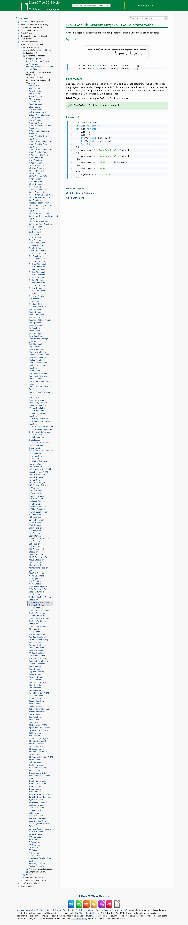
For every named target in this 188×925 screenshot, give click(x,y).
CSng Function (35, 226)
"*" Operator (34, 845)
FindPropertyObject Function (37, 366)
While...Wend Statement (40, 829)
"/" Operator (34, 850)
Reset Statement (36, 674)
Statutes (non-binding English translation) (73, 910)
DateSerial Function (37, 250)
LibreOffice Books (94, 896)
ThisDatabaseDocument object (39, 777)
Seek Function (35, 703)
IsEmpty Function (36, 496)
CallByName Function (38, 112)
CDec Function (35, 163)
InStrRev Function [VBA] (40, 469)
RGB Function (35, 679)
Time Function (35, 786)
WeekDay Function (37, 821)
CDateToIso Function (38, 155)
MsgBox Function (36, 573)
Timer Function (35, 789)
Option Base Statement (39, 610)
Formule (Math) (27, 38)
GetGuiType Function (38, 418)
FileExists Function (37, 357)
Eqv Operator (35, 322)
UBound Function (36, 807)
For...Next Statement (38, 373)
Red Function (35, 666)
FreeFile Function (36, 400)
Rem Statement (36, 669)
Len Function (34, 533)
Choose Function (36, 170)
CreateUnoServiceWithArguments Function (41, 217)
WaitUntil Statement (38, 818)
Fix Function (34, 370)
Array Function (35, 91)
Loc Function (34, 541)
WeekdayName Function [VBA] (40, 825)
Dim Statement (35, 298)
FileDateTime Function (39, 354)
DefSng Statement (37, 285)
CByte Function (36, 120)
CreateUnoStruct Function (40, 221)
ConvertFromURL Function (41, 194)
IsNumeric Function (37, 506)
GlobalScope (34, 101)
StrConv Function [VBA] (39, 751)
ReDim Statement (37, 663)
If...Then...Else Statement (40, 461)
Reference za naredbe (35, 55)
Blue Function (35, 107)
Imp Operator (35, 464)
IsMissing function (37, 501)
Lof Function (34, 543)
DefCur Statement (37, 266)
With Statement (36, 831)
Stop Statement (36, 746)
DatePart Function (37, 248)
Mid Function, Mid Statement (37, 550)
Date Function (35, 240)
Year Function (35, 839)
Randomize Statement (38, 661)
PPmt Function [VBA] (38, 639)
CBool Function (36, 117)
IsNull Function (36, 504)
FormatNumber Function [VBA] (40, 388)
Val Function (34, 813)
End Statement (35, 309)
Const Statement (36, 192)
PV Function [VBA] (37, 653)
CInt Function (35, 178)
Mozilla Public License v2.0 (91, 913)
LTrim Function (35, 528)
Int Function (34, 480)
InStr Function (35, 466)
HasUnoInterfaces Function (41, 450)
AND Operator (35, 88)
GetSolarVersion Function (40, 429)
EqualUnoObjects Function (41, 320)
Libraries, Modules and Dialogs (39, 66)
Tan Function (34, 770)
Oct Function (34, 594)
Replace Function (36, 671)
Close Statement (36, 184)
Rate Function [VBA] (38, 658)
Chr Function (34, 173)
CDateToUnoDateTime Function (39, 132)
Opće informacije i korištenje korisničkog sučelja (37, 51)
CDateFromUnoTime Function (38, 137)
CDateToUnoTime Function (41, 141)
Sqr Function (34, 735)
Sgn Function (35, 717)
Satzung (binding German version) (111, 910)
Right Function (35, 685)
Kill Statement (35, 517)
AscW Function (35, 96)
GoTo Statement (36, 445)
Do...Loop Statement (38, 304)
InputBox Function (37, 474)
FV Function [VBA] (37, 408)
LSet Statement (36, 525)
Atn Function (34, 99)
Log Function (35, 546)
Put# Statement (36, 650)
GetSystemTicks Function (40, 432)
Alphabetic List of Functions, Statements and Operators (38, 80)
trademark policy (79, 918)
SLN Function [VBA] (38, 725)
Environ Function (36, 314)
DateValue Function (37, 253)
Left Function (35, 530)
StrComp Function (37, 749)
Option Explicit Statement (40, 618)
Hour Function (35, 456)
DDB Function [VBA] (38, 258)
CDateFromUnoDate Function (38, 145)
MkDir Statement (36, 559)
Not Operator (35, 581)
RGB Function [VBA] (38, 682)
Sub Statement (35, 762)
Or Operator (34, 631)
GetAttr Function (36, 410)
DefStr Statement (37, 288)
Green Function (36, 448)
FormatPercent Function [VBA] (39, 393)
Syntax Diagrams (33, 69)
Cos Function (35, 200)
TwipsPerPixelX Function (40, 794)
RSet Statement (36, 695)
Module (33, 9)
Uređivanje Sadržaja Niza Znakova (40, 859)
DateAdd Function (37, 242)
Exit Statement (35, 344)
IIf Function (34, 458)
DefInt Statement (36, 277)
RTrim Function (36, 698)
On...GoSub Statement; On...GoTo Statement (39, 603)
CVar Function (35, 234)
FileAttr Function (36, 349)
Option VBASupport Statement (38, 622)
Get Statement (35, 434)
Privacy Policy (46, 910)
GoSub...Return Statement (40, 442)
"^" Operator (34, 855)
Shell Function (35, 719)
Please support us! (145, 5)
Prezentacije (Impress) (30, 30)
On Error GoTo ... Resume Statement (40, 598)
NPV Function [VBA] (38, 589)
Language (51, 9)
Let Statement (35, 535)
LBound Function (36, 520)
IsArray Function (36, 490)
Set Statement (35, 714)
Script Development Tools (34, 880)
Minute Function (36, 554)
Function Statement (37, 405)
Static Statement (36, 743)
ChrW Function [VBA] (38, 176)
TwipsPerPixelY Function (40, 797)
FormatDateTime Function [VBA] (40, 382)
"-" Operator (34, 842)
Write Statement (36, 834)
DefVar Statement (37, 290)
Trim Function (35, 791)
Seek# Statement (36, 706)
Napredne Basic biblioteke (40, 869)
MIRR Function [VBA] (38, 557)
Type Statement (36, 799)
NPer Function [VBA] (38, 586)
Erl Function (34, 328)
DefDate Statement (37, 269)
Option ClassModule (38, 613)
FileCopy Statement (37, 352)
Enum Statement (36, 312)
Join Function (35, 514)
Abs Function (35, 85)
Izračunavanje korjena (38, 738)
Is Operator (34, 488)
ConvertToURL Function (39, 197)
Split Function (35, 733)
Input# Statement (37, 477)
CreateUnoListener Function (37, 209)
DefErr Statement (37, 274)
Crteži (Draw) (26, 33)
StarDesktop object (37, 741)
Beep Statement (36, 104)
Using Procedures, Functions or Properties (38, 62)
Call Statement (35, 109)
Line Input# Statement (39, 538)
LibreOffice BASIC (31, 47)
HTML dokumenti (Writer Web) (34, 24)
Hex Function (35, 453)
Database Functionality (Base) (33, 36)
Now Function (35, 583)
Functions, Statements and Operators (39, 73)
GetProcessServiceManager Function (41, 422)
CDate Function (36, 157)
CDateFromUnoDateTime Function (40, 127)
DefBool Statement (37, 264)
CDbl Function (35, 160)
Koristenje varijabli (37, 863)
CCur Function (35, 123)
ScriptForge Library (37, 871)
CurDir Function (36, 232)
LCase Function (36, 522)
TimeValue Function (37, 783)
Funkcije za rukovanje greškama (38, 340)
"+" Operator (34, 847)
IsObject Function (37, 509)
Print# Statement (36, 642)
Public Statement (36, 647)
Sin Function (34, 722)
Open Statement (36, 607)
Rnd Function (35, 690)
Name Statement (36, 575)
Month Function (36, 565)
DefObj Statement (37, 282)
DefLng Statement (37, 280)
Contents (22, 18)
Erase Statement (36, 325)
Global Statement (36, 437)
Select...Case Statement (39, 115)
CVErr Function (36, 237)
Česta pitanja (26, 886)
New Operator (35, 578)
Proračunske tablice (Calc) (31, 27)
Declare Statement (37, 261)
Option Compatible (37, 189)
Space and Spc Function (39, 727)
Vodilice (29, 874)
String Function (36, 759)
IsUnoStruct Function (38, 512)
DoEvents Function (37, 306)
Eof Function (34, 317)
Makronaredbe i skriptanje (31, 44)
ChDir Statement (36, 165)
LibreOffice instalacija (30, 883)
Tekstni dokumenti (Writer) (32, 21)
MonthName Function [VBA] (38, 569)
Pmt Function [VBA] (38, 637)
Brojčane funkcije (36, 591)
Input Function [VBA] (38, 472)
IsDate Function (36, 493)
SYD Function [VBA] (38, 767)
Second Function (36, 701)
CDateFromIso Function (39, 152)
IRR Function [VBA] (37, 485)
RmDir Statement (36, 687)
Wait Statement (36, 815)
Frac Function (35, 397)
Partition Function (37, 634)
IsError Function (36, 498)
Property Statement (37, 645)
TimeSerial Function (37, 781)
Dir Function (34, 301)
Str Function (34, 754)
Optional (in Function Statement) (38, 627)
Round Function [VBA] (39, 693)
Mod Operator (35, 562)
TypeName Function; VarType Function (38, 803)
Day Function (35, 256)
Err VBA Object (35, 333)
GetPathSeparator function (41, 426)
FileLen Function (36, 360)
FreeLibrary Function (38, 402)
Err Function (34, 330)
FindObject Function (38, 362)
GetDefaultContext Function (37, 414)
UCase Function (36, 810)
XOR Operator (35, 837)
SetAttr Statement (37, 711)
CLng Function (35, 181)
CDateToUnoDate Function (41, 149)
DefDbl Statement (37, 272)
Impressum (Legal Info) (27, 910)
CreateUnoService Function (41, 213)
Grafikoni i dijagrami (29, 41)
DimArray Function (37, 296)
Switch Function (36, 765)
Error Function (35, 336)
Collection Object (36, 186)
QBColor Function (37, 655)
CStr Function (35, 229)
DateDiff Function (37, 245)
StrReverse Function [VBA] (41, 757)
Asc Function (34, 93)
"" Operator (34, 853)
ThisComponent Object (39, 773)
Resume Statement (37, 677)
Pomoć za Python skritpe (34, 877)
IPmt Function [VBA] (38, 482)
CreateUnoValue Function (40, 224)
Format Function (36, 378)
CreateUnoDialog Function (40, 205)
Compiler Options (34, 58)
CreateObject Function (39, 202)
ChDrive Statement (37, 168)
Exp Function (35, 346)
